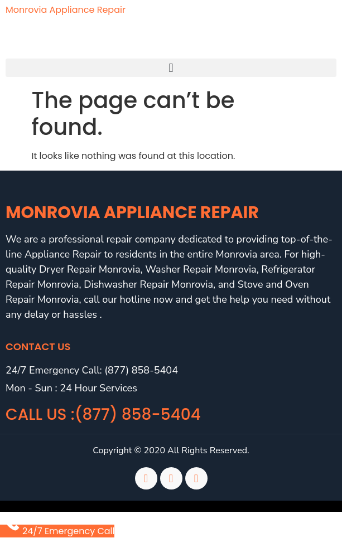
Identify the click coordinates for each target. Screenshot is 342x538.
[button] (171, 68)
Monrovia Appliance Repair (66, 9)
